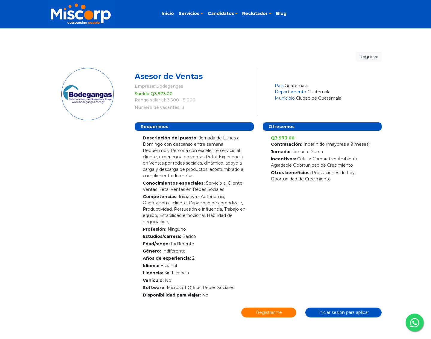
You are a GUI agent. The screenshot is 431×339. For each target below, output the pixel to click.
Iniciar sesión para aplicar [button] (343, 312)
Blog (281, 13)
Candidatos (221, 13)
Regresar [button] (368, 56)
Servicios (189, 13)
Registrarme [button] (269, 312)
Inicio (168, 13)
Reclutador (255, 13)
